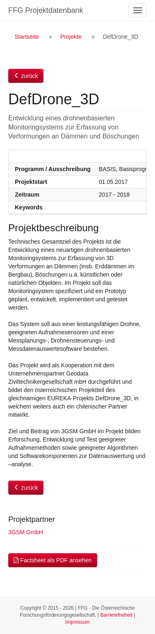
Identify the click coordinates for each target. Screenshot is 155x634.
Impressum (77, 622)
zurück (26, 76)
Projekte (70, 36)
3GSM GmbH (25, 532)
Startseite (26, 36)
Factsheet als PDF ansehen (53, 560)
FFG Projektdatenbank (45, 10)
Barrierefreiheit (116, 615)
